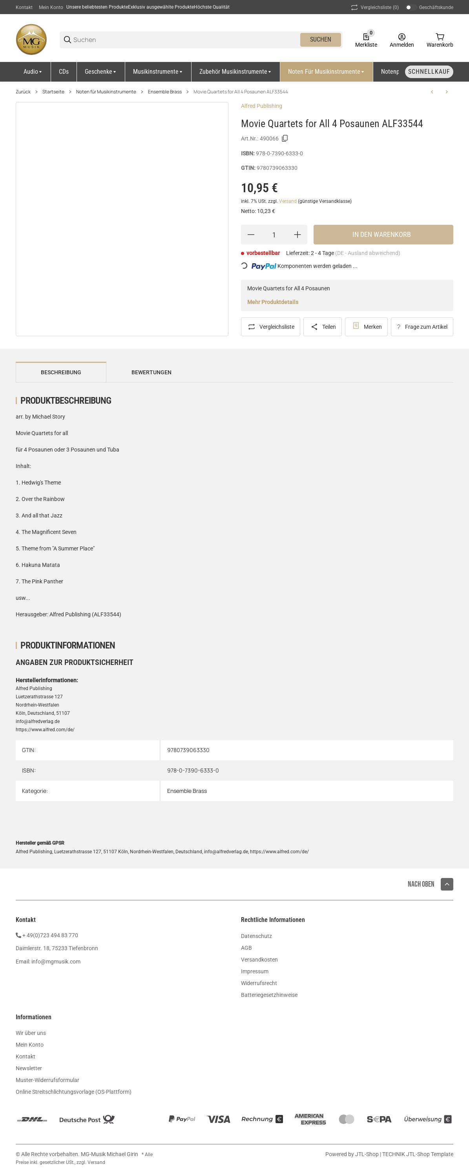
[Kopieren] (285, 138)
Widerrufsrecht (259, 983)
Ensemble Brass (165, 91)
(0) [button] (374, 7)
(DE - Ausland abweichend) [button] (367, 253)
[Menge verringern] (251, 234)
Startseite (53, 91)
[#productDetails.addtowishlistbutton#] (366, 326)
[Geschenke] (101, 72)
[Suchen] (186, 40)
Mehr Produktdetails (272, 302)
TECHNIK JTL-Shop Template (417, 1154)
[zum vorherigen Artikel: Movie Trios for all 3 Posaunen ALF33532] (432, 91)
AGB (246, 948)
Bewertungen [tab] (151, 372)
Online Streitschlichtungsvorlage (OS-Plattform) (73, 1092)
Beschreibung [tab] (61, 372)
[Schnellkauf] (429, 72)
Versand (288, 201)
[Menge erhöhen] (297, 234)
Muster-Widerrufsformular (47, 1080)
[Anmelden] (402, 39)
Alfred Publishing (261, 106)
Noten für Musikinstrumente (106, 91)
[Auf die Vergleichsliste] (271, 326)
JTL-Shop (367, 1154)
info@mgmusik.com (55, 961)
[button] (447, 884)
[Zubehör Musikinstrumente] (236, 72)
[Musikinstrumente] (158, 72)
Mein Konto (51, 7)
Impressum (254, 971)
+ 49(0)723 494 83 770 (50, 935)
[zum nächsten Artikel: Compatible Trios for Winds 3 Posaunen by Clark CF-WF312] (446, 91)
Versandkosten (259, 959)
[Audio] (33, 72)
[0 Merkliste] (366, 39)
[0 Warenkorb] (440, 39)
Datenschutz (256, 936)
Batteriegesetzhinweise (269, 995)
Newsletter (29, 1068)
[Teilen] (322, 326)
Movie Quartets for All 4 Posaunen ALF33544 (240, 91)
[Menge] (274, 234)
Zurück (23, 91)
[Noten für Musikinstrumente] (326, 72)
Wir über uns (31, 1033)
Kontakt (24, 7)
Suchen (320, 39)
